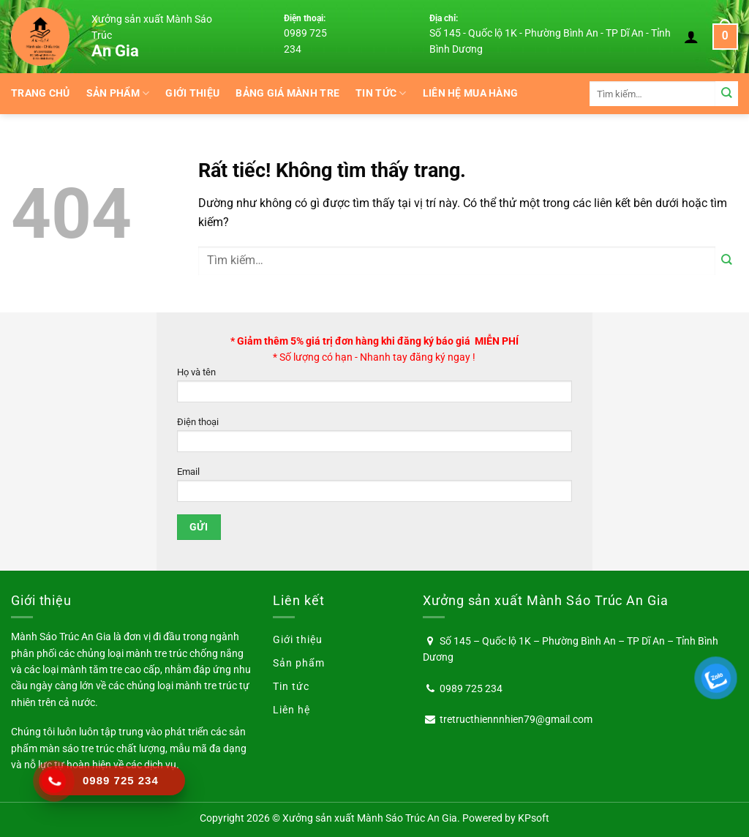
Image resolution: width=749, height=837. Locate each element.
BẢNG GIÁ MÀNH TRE (287, 93)
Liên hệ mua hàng (471, 93)
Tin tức (381, 93)
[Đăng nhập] (691, 36)
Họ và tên (374, 389)
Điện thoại (374, 438)
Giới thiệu (192, 93)
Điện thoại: (304, 18)
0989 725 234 (471, 688)
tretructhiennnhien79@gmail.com (516, 719)
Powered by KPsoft (505, 818)
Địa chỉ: (443, 18)
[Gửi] (726, 93)
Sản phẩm (118, 93)
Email (374, 488)
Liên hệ (291, 710)
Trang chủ (40, 93)
